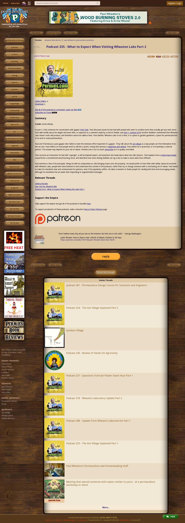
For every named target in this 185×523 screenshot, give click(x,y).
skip (14, 160)
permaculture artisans (14, 139)
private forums (14, 216)
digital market (14, 195)
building (14, 61)
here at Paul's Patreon (93, 209)
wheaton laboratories (53, 40)
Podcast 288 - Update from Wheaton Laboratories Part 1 (98, 420)
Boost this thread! (106, 272)
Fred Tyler (84, 130)
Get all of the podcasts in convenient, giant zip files (58, 110)
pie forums (14, 209)
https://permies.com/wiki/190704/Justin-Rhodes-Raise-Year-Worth (88, 240)
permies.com (14, 202)
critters (14, 54)
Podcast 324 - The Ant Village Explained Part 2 (92, 307)
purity (14, 96)
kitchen (14, 89)
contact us (49, 520)
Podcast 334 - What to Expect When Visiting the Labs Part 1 (60, 189)
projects (14, 188)
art (14, 132)
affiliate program (70, 520)
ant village (137, 144)
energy (14, 76)
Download (40, 104)
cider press (14, 181)
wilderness (14, 118)
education (14, 153)
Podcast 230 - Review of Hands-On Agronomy (92, 353)
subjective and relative (117, 147)
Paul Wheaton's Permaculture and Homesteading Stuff (97, 466)
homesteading (14, 68)
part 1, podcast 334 (132, 132)
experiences (14, 167)
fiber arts (14, 125)
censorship (109, 149)
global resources (14, 174)
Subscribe (15, 3)
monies (14, 82)
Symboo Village (75, 330)
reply (105, 256)
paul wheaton (125, 520)
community (14, 111)
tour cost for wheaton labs (46, 186)
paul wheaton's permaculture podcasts (79, 40)
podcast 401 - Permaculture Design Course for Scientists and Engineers (106, 285)
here (89, 204)
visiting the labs (41, 184)
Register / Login (174, 3)
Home (5, 3)
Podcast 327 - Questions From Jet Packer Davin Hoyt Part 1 (99, 375)
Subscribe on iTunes (46, 112)
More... (105, 507)
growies (14, 47)
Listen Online (41, 101)
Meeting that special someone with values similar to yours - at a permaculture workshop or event (110, 483)
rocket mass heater (168, 155)
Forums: (38, 40)
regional (14, 146)
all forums (14, 223)
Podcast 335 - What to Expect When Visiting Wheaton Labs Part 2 (96, 47)
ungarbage (14, 104)
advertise (58, 520)
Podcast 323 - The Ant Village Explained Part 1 (92, 443)
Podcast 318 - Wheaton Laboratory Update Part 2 (94, 398)
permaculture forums (14, 40)
